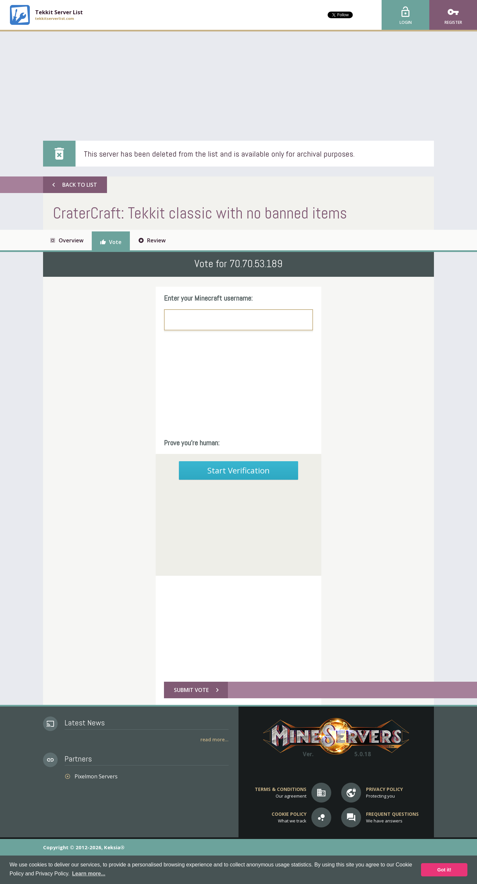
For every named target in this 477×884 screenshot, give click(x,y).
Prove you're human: (192, 442)
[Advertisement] (238, 81)
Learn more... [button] (88, 873)
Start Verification (238, 470)
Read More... (214, 739)
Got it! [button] (444, 869)
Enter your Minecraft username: (208, 298)
